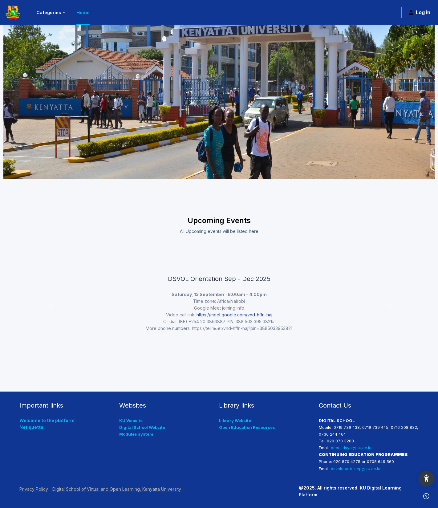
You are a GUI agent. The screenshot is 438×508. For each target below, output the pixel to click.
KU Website (131, 420)
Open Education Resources (247, 427)
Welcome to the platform (47, 420)
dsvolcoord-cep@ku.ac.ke (356, 468)
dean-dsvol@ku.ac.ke (352, 447)
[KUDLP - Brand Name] (12, 12)
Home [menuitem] (83, 12)
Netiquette (31, 427)
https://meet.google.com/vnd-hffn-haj (234, 314)
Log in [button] (419, 12)
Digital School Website (142, 427)
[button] (49, 305)
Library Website (235, 420)
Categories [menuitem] (48, 12)
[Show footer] (426, 496)
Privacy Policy (33, 489)
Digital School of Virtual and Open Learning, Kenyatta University (116, 489)
